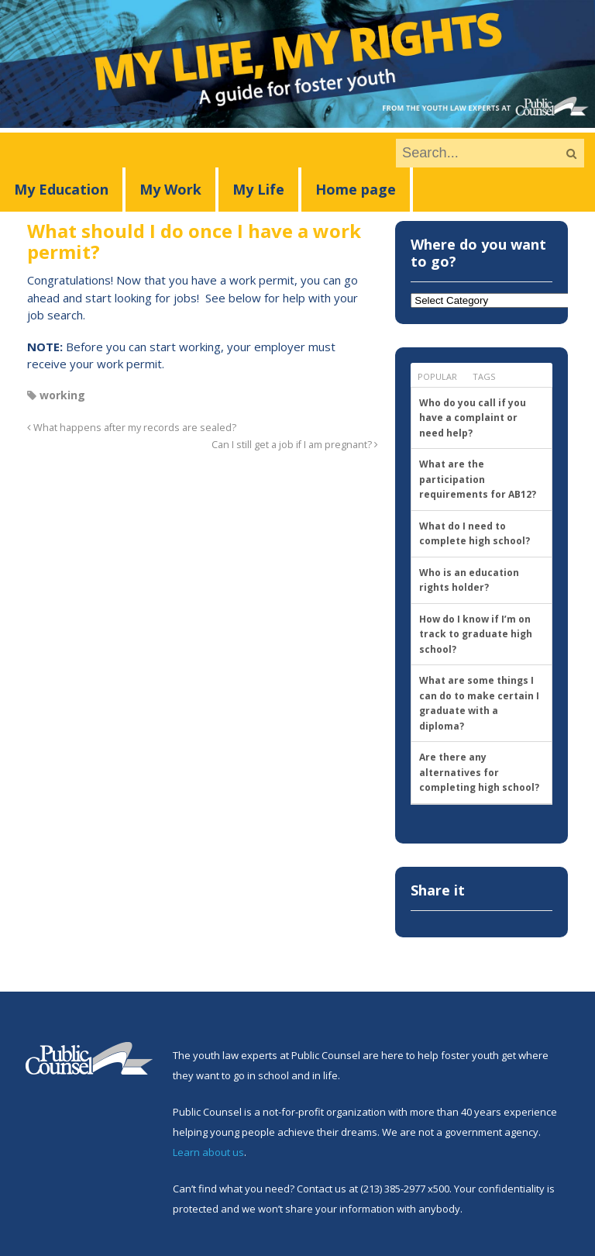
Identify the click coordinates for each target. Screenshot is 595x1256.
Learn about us (208, 1152)
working (62, 395)
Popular (437, 376)
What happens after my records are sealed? (131, 427)
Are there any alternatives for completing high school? (479, 772)
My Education (61, 189)
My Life (258, 189)
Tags (484, 376)
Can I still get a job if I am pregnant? (295, 444)
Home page (355, 189)
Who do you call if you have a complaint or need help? (472, 418)
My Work (170, 189)
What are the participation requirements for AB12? (477, 479)
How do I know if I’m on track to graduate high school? (475, 634)
